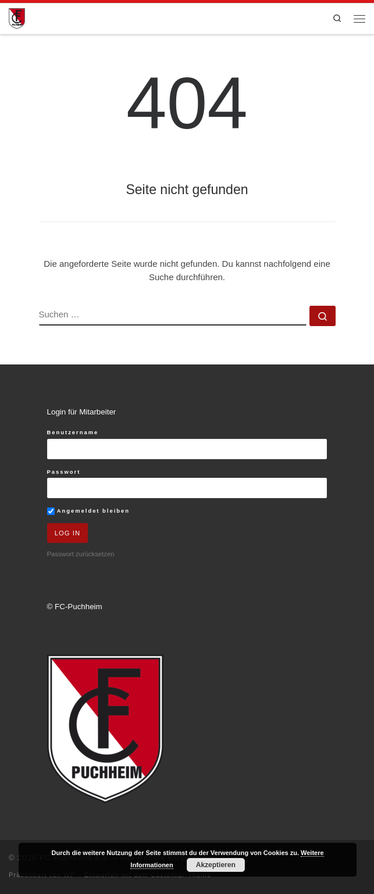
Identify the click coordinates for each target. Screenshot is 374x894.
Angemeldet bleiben (88, 511)
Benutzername (73, 432)
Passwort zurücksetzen (81, 553)
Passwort (64, 472)
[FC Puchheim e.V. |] (17, 18)
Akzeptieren (216, 865)
